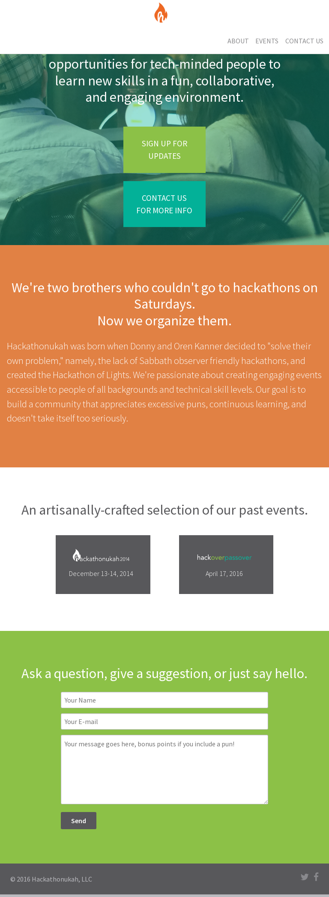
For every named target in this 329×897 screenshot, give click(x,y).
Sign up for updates (164, 149)
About (238, 40)
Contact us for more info (164, 204)
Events (266, 40)
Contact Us (304, 40)
